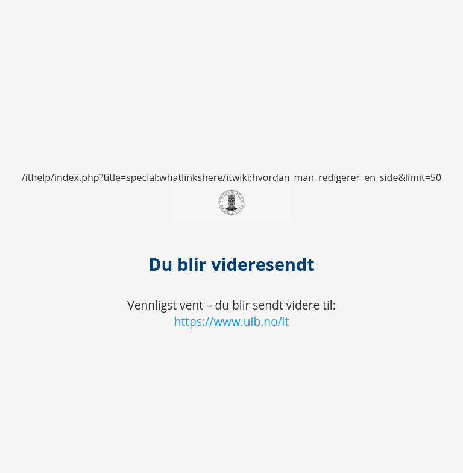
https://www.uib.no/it (231, 321)
